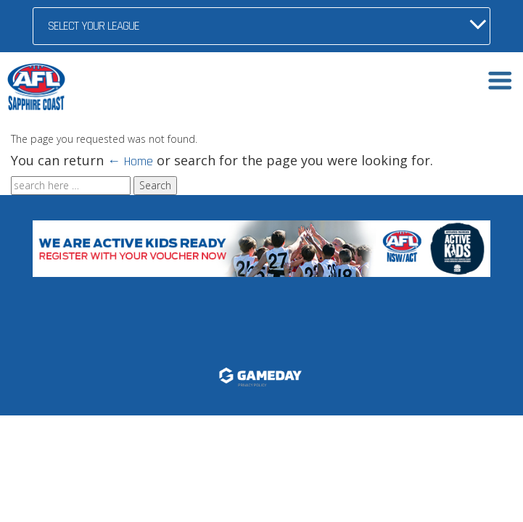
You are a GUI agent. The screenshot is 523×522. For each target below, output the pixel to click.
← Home (130, 161)
